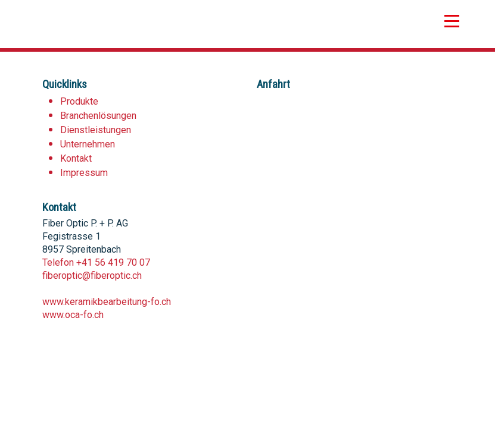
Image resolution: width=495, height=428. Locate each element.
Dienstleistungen (95, 130)
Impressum (84, 172)
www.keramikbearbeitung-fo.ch (106, 301)
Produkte (79, 101)
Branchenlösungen (98, 115)
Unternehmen (87, 144)
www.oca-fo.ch (73, 314)
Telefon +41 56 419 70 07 (96, 262)
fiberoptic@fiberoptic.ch (92, 275)
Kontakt (76, 158)
